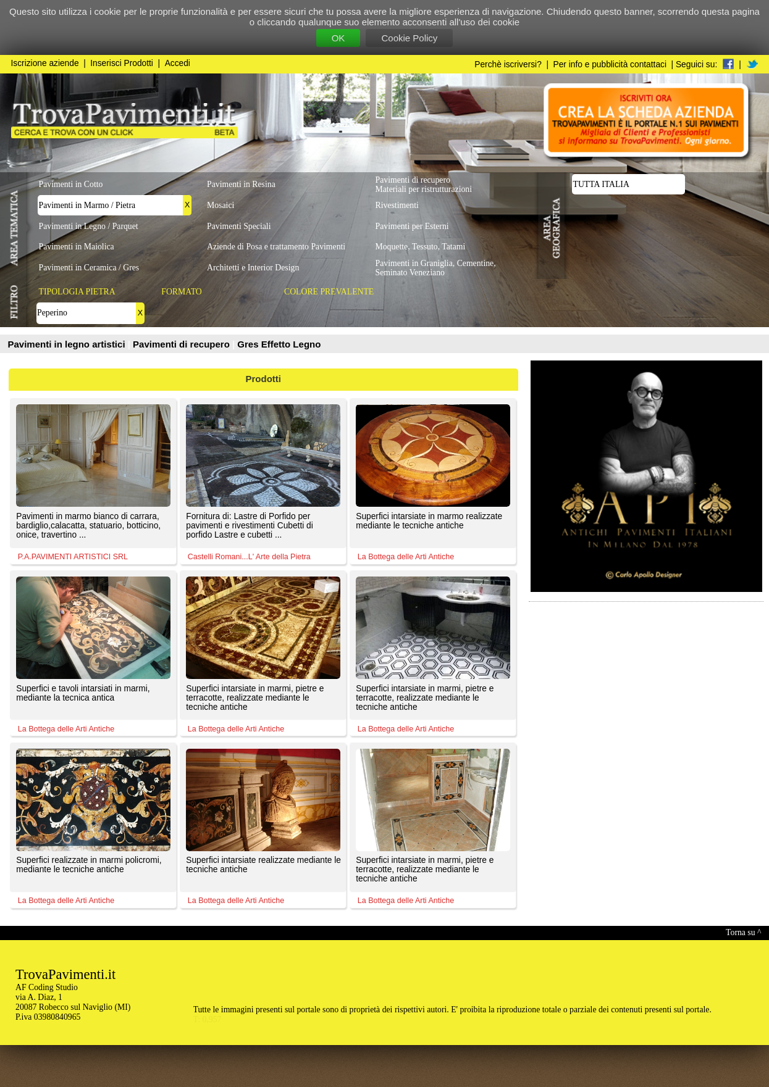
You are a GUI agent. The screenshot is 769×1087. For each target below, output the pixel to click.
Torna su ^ (743, 932)
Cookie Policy (409, 38)
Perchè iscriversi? (508, 64)
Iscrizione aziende (45, 63)
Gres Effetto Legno (279, 344)
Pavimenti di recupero (182, 344)
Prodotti (264, 378)
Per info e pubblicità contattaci (609, 64)
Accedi (177, 63)
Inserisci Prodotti (121, 63)
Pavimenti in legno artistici (68, 344)
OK (338, 38)
